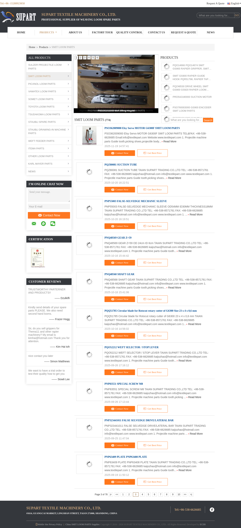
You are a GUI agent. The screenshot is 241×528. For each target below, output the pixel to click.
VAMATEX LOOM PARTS (42, 91)
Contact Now (49, 215)
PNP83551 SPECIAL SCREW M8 (123, 383)
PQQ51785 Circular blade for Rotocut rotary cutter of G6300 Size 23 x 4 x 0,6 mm (150, 310)
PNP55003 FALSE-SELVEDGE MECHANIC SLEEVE (135, 201)
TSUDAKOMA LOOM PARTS (44, 114)
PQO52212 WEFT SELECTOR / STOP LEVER (131, 347)
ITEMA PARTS (36, 148)
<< (117, 494)
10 (179, 494)
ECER (203, 524)
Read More (169, 141)
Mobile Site (41, 524)
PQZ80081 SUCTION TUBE (120, 164)
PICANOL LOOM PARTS (41, 83)
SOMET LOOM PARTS (40, 99)
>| (191, 494)
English (236, 3)
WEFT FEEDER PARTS (41, 141)
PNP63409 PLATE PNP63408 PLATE (125, 457)
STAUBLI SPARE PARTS (42, 122)
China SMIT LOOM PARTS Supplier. (83, 524)
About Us (75, 32)
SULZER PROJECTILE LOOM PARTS (45, 66)
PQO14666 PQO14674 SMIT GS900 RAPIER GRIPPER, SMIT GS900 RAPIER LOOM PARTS (191, 67)
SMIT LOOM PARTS (39, 76)
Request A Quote (215, 3)
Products (48, 32)
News (211, 32)
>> (185, 494)
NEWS (32, 171)
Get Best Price (152, 153)
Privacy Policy (55, 524)
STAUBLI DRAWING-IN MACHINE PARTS (47, 131)
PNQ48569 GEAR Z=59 (117, 237)
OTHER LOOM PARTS (40, 156)
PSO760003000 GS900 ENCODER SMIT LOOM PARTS (192, 109)
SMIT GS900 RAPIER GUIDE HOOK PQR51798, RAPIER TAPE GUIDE (191, 77)
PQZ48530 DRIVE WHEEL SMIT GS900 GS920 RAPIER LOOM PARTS (190, 88)
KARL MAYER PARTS (40, 163)
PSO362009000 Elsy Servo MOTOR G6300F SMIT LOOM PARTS (142, 128)
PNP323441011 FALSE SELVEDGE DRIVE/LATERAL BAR (139, 420)
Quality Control (129, 32)
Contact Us (156, 32)
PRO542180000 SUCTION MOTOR (192, 96)
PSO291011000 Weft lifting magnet (116, 110)
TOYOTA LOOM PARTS (41, 106)
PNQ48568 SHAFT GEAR (119, 274)
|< (111, 494)
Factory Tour (102, 32)
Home (21, 32)
